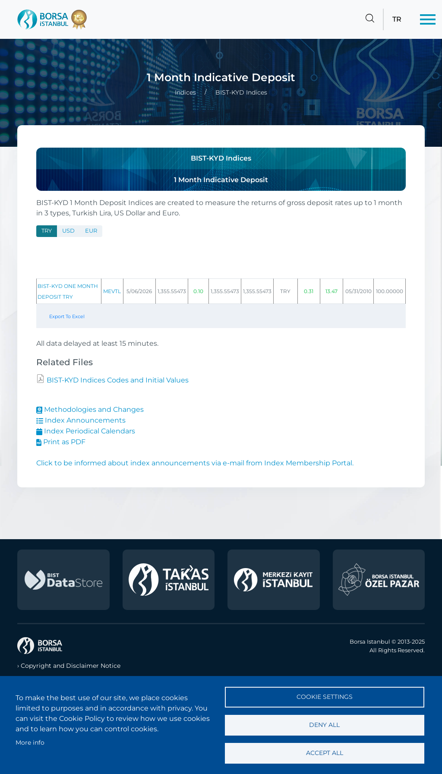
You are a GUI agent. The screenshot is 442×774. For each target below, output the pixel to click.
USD (68, 230)
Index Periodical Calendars (85, 431)
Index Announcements (81, 420)
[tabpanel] (221, 287)
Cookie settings (325, 696)
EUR (91, 230)
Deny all (324, 724)
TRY (46, 230)
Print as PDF (60, 442)
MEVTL (112, 291)
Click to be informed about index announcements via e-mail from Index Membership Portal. (195, 463)
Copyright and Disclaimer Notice (70, 666)
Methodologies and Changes (90, 409)
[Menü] (428, 19)
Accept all (324, 752)
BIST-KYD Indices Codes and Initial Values (117, 380)
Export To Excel (67, 316)
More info (30, 742)
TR (396, 19)
